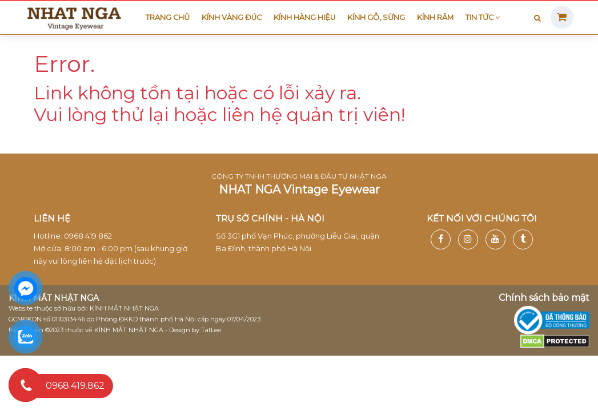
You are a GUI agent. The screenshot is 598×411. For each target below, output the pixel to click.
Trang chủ (168, 17)
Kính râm (435, 17)
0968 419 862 (88, 235)
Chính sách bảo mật (544, 297)
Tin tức (482, 17)
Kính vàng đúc (232, 17)
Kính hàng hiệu (304, 17)
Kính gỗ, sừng (376, 17)
